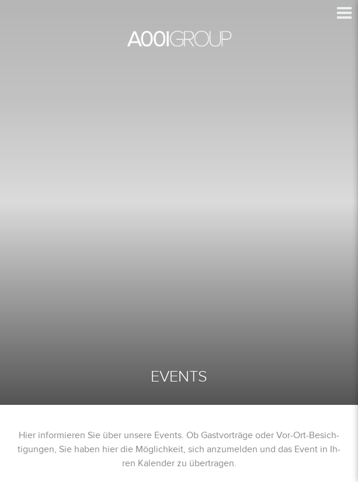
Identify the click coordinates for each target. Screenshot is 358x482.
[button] (344, 12)
